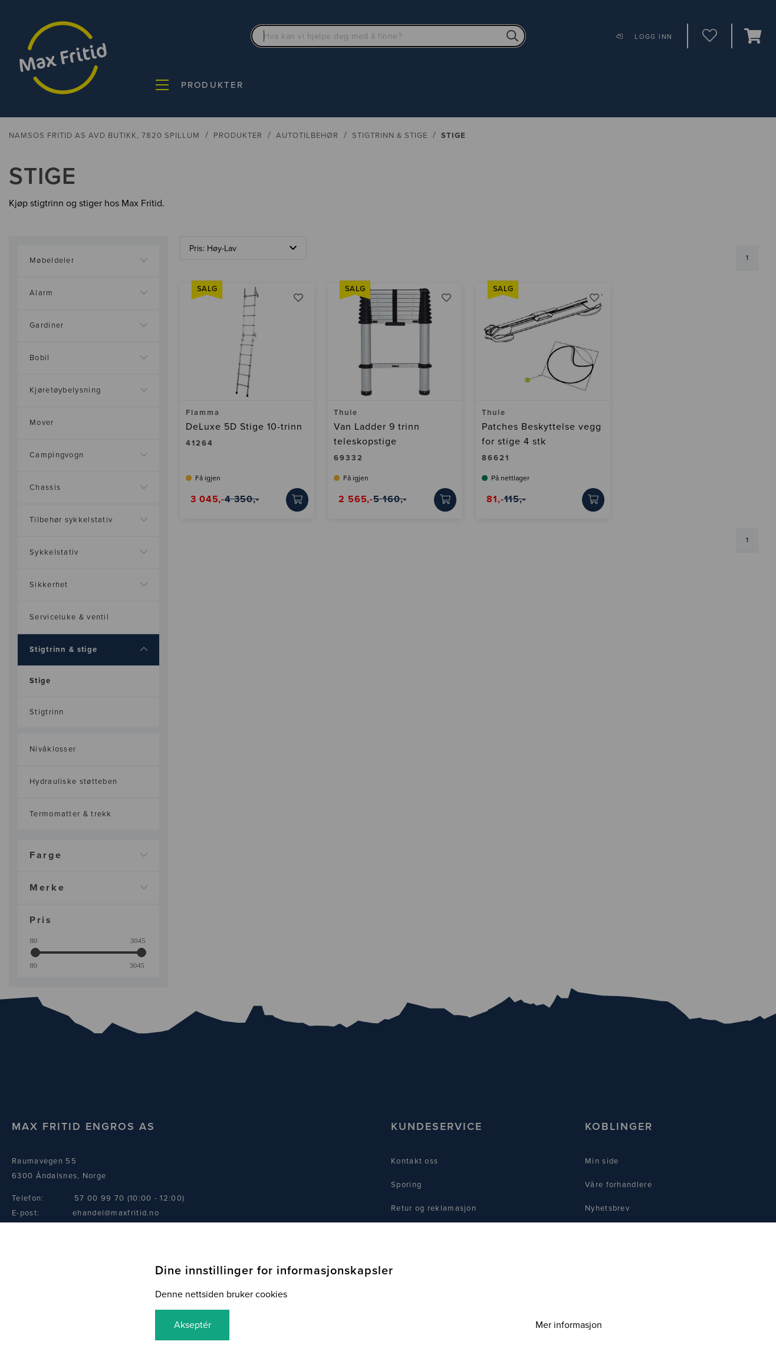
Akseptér (192, 1325)
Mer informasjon (568, 1325)
